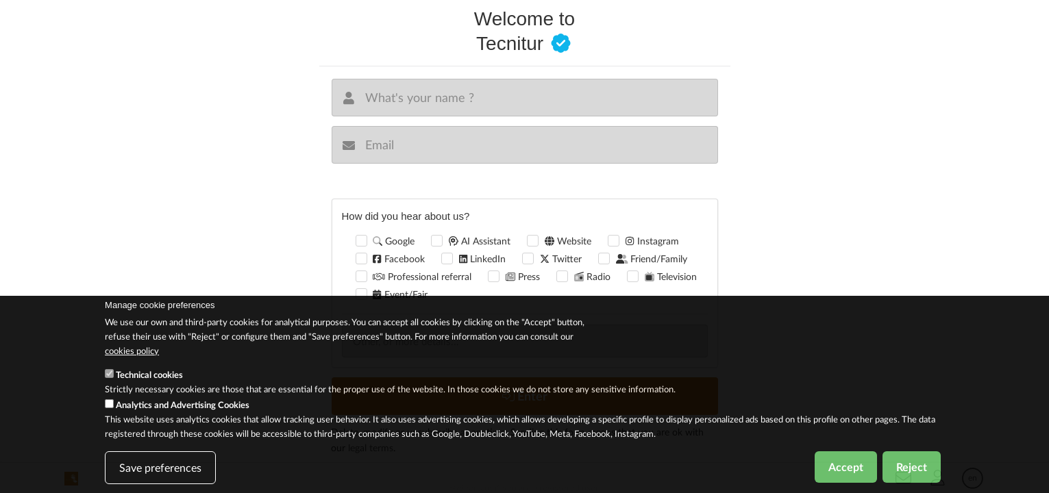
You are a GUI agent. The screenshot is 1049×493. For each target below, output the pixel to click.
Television (671, 276)
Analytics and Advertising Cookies (182, 410)
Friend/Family (652, 258)
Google (394, 240)
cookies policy (132, 356)
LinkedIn (482, 258)
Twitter (561, 258)
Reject (911, 472)
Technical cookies (149, 380)
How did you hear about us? (406, 216)
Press (523, 276)
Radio (592, 276)
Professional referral (422, 276)
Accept (845, 472)
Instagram (652, 240)
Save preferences (160, 473)
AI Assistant (479, 240)
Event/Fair (400, 294)
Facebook (398, 258)
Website (568, 240)
